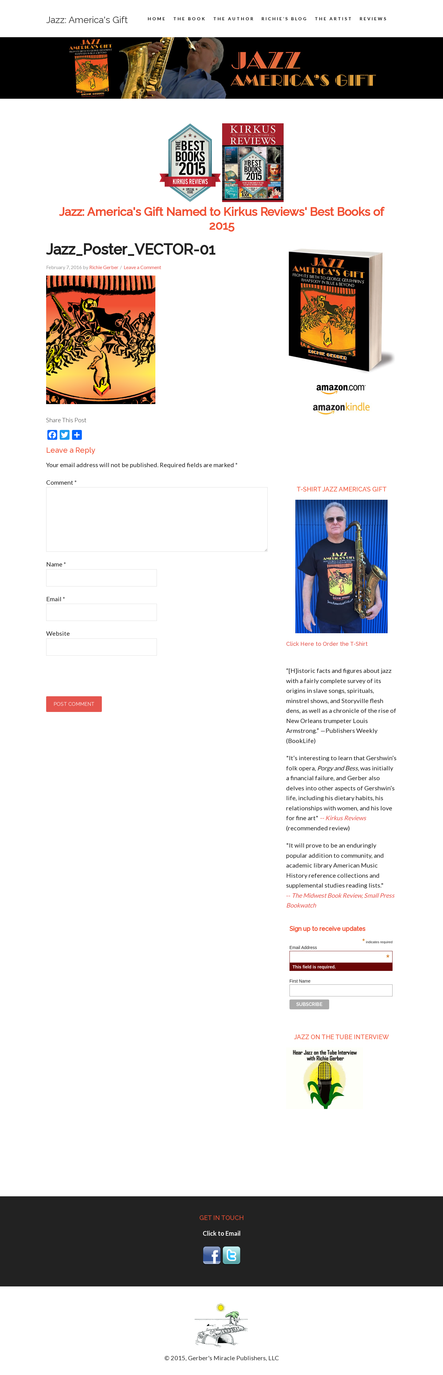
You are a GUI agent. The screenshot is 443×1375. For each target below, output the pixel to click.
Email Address (339, 947)
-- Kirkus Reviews (343, 817)
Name (56, 564)
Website (58, 633)
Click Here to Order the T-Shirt (327, 644)
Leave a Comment (142, 267)
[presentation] (93, 678)
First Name (299, 981)
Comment (61, 482)
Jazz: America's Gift (87, 19)
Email (55, 598)
